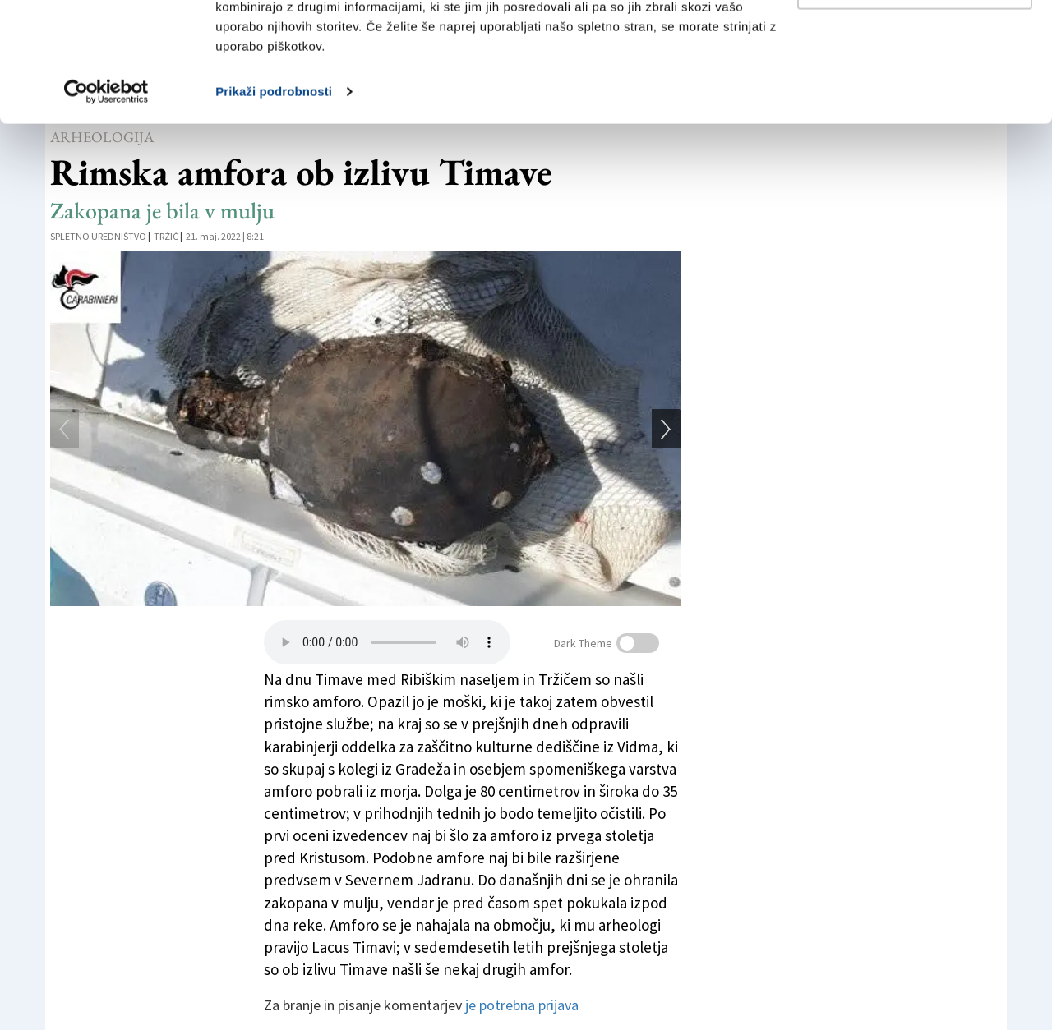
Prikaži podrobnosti (273, 203)
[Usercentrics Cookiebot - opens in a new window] (106, 203)
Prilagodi (915, 97)
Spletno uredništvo (98, 236)
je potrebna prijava (522, 1005)
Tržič (166, 236)
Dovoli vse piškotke (914, 43)
